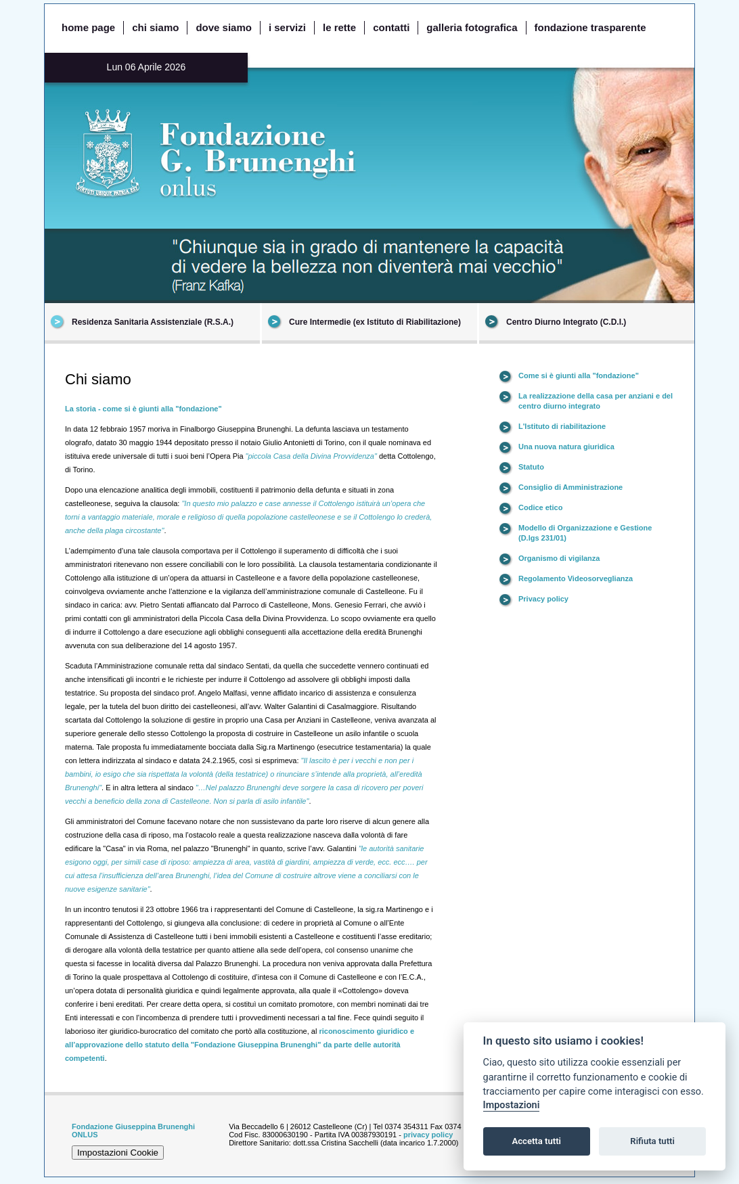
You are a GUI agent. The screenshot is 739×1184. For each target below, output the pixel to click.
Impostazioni (511, 1105)
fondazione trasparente (590, 27)
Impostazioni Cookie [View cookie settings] (117, 1152)
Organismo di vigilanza (559, 558)
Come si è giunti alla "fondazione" (578, 375)
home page (88, 27)
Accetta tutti (536, 1141)
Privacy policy (543, 599)
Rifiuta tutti (652, 1141)
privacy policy (428, 1135)
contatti (391, 27)
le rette (339, 27)
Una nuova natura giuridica (566, 446)
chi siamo (155, 27)
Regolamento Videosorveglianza (575, 578)
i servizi (287, 27)
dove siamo (224, 27)
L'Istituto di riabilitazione (562, 426)
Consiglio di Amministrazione (570, 487)
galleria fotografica (471, 27)
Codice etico (540, 507)
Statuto (531, 467)
